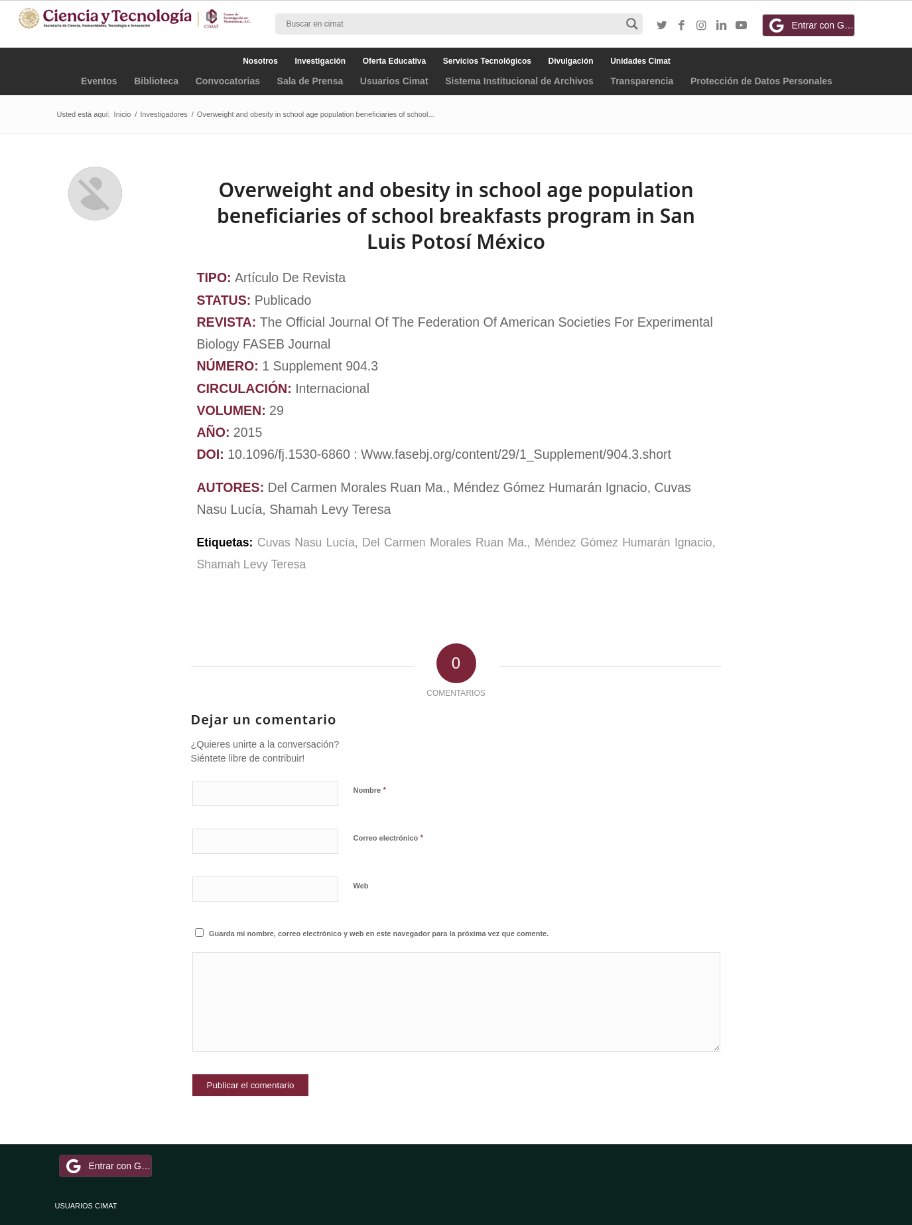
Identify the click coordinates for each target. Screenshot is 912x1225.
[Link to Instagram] (702, 26)
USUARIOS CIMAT (86, 1206)
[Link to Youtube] (741, 26)
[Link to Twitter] (662, 26)
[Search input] (453, 24)
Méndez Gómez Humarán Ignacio (623, 542)
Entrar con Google (810, 25)
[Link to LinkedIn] (722, 26)
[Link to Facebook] (682, 26)
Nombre (370, 790)
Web (361, 886)
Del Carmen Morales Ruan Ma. (444, 542)
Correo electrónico (389, 838)
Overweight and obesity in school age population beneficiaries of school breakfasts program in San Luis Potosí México (456, 215)
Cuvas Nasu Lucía (306, 542)
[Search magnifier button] (632, 24)
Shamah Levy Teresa (251, 564)
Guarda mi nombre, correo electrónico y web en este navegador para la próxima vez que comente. (379, 934)
